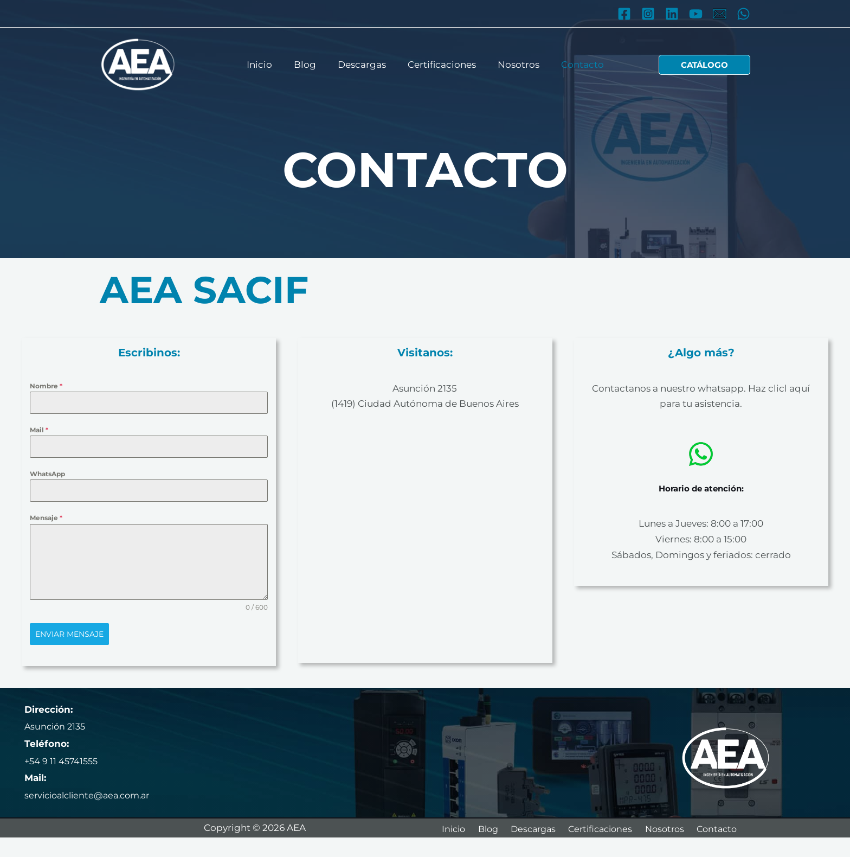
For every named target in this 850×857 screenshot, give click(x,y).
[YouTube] (696, 14)
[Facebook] (624, 14)
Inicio (267, 64)
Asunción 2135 (424, 388)
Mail (39, 430)
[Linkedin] (672, 14)
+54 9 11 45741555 (62, 758)
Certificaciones (440, 64)
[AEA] (138, 64)
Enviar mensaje (69, 634)
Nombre (46, 386)
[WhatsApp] (743, 14)
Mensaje (46, 518)
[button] (704, 65)
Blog (310, 64)
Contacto (574, 64)
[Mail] (719, 14)
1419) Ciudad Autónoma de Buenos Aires (426, 403)
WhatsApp (47, 474)
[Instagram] (648, 14)
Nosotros (514, 64)
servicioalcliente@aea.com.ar (92, 793)
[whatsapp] (701, 454)
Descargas (363, 64)
